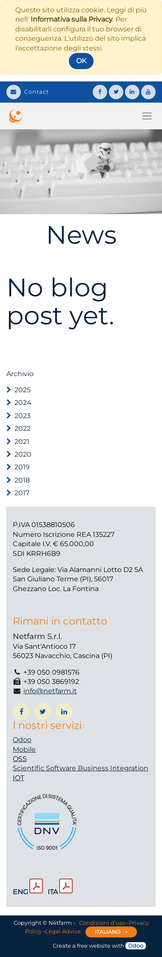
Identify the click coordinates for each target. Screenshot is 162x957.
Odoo (22, 740)
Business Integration (113, 768)
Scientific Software (45, 768)
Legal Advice (63, 931)
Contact (27, 91)
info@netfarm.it (50, 691)
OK (81, 61)
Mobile (24, 749)
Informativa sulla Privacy (72, 19)
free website (94, 945)
